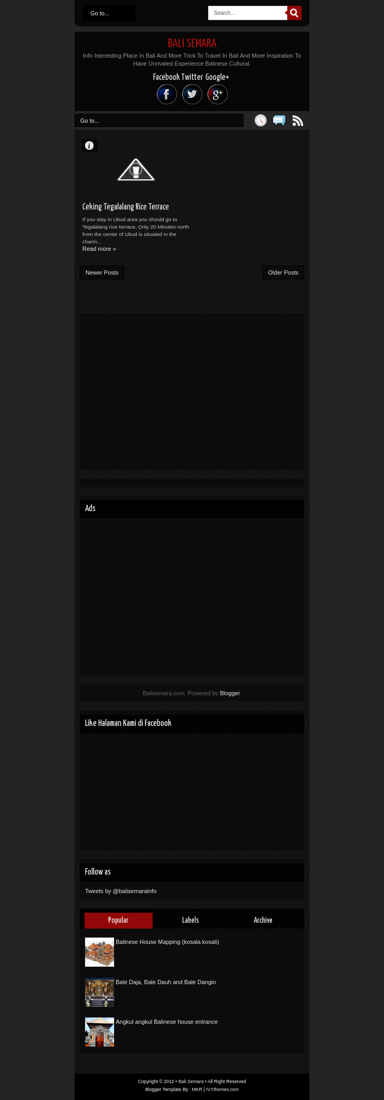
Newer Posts (102, 272)
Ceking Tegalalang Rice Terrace (125, 207)
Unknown (94, 145)
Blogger (229, 693)
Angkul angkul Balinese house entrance (167, 1022)
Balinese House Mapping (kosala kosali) (167, 942)
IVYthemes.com (222, 1089)
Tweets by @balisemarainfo (120, 891)
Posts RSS (297, 120)
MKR (197, 1089)
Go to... (99, 13)
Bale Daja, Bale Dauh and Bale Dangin (166, 982)
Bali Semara (192, 44)
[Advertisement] (192, 391)
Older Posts (283, 272)
